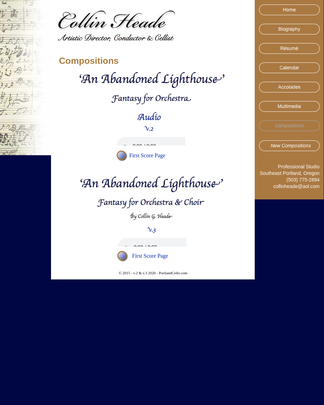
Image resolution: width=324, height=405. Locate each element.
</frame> (151, 141)
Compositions (89, 61)
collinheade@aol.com (296, 186)
